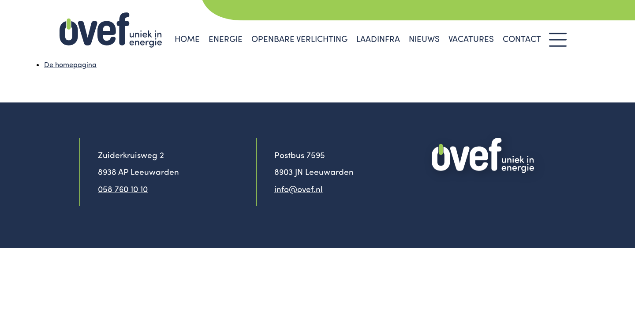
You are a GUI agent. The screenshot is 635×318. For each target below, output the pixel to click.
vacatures (471, 38)
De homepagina (70, 64)
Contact (522, 38)
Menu (558, 40)
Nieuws (424, 38)
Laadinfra (378, 38)
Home (187, 38)
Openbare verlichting (299, 38)
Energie (226, 38)
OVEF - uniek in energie (483, 155)
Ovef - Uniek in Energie (111, 30)
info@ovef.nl (298, 188)
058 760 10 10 (123, 188)
